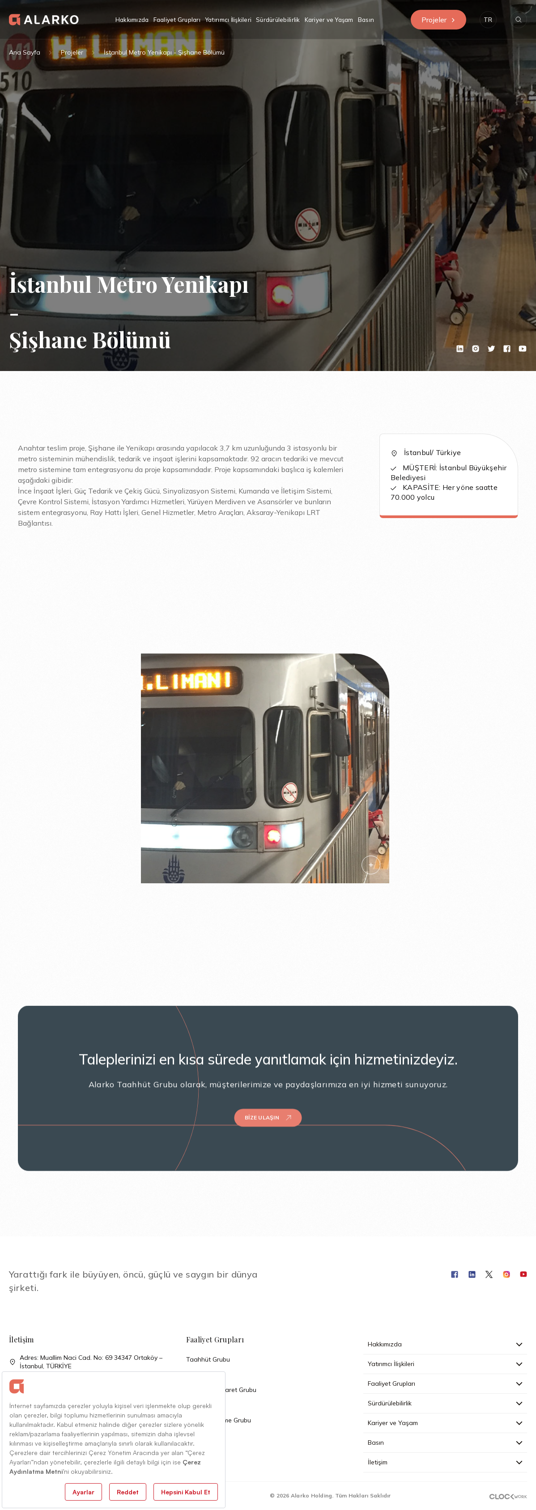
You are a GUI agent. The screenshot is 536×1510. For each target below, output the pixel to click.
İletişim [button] (445, 1462)
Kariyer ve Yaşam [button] (329, 19)
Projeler (438, 19)
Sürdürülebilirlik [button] (278, 19)
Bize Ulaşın (268, 1106)
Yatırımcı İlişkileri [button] (228, 19)
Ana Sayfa (24, 52)
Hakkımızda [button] (132, 19)
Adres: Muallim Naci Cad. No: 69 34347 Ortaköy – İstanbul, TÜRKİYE (85, 1362)
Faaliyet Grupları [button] (176, 19)
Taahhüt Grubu (208, 1359)
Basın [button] (366, 19)
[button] (488, 20)
